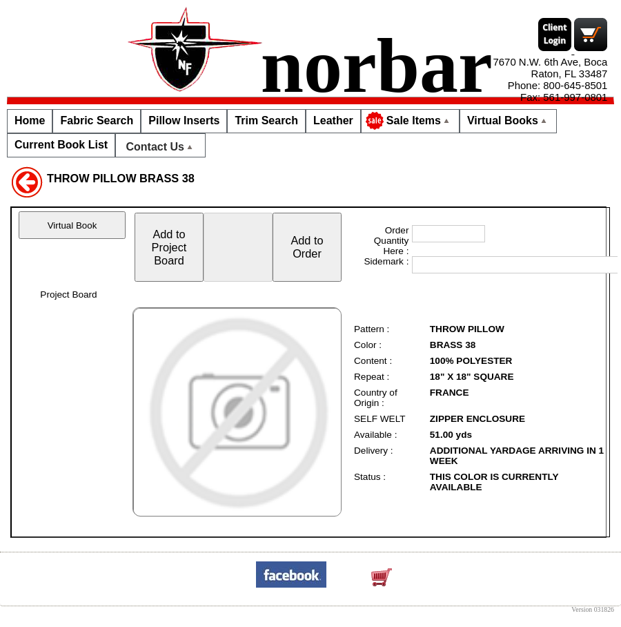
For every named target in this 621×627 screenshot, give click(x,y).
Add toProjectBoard (169, 247)
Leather (333, 120)
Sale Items (409, 121)
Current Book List (61, 145)
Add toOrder (306, 247)
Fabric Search (96, 120)
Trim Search (266, 120)
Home (29, 120)
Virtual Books (508, 120)
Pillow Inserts (183, 120)
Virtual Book (72, 225)
